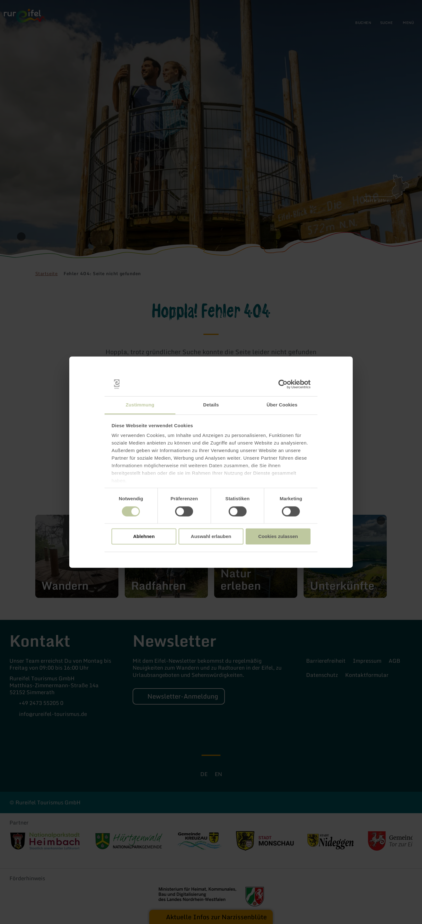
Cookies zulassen (278, 536)
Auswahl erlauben (211, 536)
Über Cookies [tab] (282, 405)
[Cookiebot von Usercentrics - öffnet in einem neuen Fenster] (283, 384)
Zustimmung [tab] (140, 405)
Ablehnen (144, 536)
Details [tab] (211, 405)
